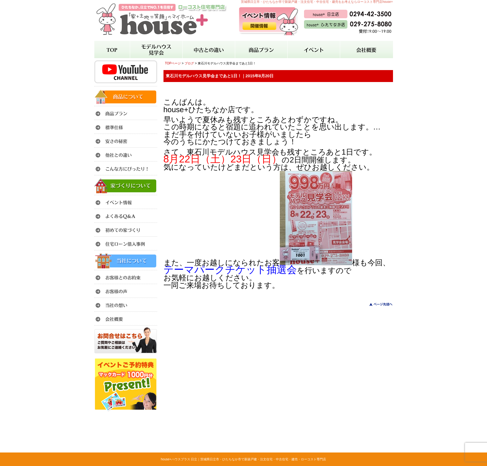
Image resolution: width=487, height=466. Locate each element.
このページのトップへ (377, 304)
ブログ (189, 63)
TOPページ (173, 63)
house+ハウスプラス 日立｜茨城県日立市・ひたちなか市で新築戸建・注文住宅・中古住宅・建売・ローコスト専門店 (243, 459)
